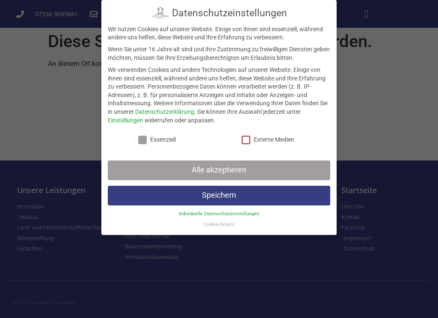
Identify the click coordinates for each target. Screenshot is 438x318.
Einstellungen (125, 117)
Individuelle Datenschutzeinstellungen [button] (219, 211)
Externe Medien (268, 138)
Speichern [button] (219, 193)
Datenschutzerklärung (164, 109)
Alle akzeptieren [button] (219, 167)
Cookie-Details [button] (219, 222)
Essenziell (157, 138)
